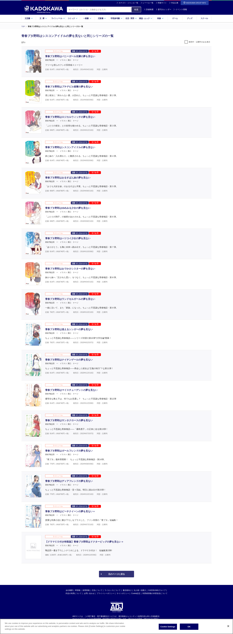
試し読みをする (79, 51)
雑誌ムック (145, 18)
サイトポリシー (123, 593)
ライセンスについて (112, 590)
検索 (136, 9)
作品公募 (174, 3)
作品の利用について (74, 593)
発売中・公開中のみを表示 (199, 42)
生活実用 (131, 18)
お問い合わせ (89, 593)
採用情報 (86, 590)
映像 (160, 18)
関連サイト (162, 3)
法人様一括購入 (140, 590)
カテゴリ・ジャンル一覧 (128, 3)
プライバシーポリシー (105, 593)
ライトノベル (58, 18)
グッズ (189, 18)
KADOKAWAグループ (157, 590)
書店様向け (127, 590)
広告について (97, 590)
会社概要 (69, 590)
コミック (73, 18)
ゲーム (175, 18)
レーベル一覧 (148, 3)
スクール (204, 18)
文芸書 (29, 18)
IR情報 (77, 590)
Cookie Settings (167, 627)
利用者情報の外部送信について (155, 593)
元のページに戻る (116, 574)
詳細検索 (149, 9)
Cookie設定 (135, 593)
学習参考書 (116, 18)
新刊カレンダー (163, 9)
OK (189, 627)
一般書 (87, 18)
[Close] (228, 626)
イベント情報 (180, 9)
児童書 (102, 18)
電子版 (95, 51)
